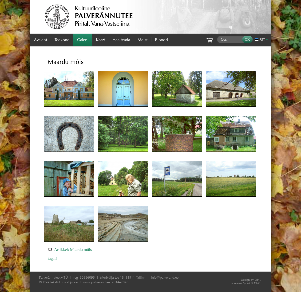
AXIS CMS (246, 283)
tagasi (52, 258)
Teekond (62, 39)
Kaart (100, 39)
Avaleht (40, 39)
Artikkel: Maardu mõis (73, 249)
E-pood (161, 39)
